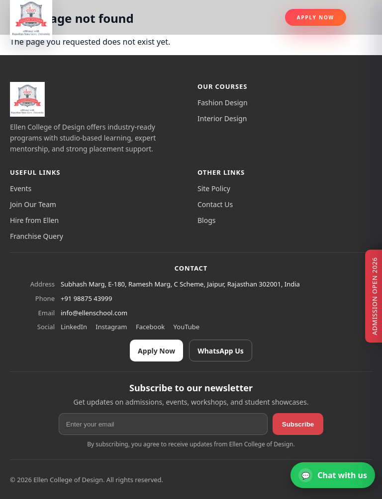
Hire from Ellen (34, 220)
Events (20, 188)
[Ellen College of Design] (27, 99)
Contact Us (215, 204)
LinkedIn (74, 326)
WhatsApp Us (220, 351)
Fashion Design (222, 102)
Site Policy (213, 188)
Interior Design (222, 118)
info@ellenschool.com (94, 312)
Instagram (111, 326)
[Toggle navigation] (363, 17)
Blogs (206, 220)
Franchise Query (36, 236)
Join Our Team (33, 204)
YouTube (187, 326)
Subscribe (298, 424)
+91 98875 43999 (86, 298)
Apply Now (315, 17)
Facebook (150, 326)
